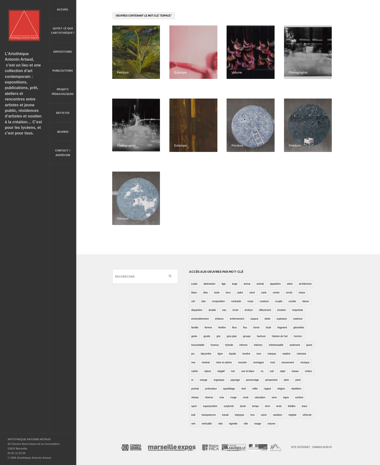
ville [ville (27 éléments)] (246, 423)
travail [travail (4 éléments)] (225, 415)
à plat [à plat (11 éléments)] (194, 283)
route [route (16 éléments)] (245, 397)
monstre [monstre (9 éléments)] (242, 362)
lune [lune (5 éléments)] (259, 353)
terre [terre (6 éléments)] (267, 406)
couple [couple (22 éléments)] (278, 301)
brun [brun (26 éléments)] (228, 292)
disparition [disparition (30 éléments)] (196, 310)
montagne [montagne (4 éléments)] (258, 362)
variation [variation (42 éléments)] (277, 415)
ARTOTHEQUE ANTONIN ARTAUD (29, 439)
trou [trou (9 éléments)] (252, 415)
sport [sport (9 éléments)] (194, 406)
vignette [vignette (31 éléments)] (233, 423)
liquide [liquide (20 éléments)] (232, 353)
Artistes (63, 113)
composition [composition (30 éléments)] (218, 301)
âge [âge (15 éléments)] (224, 283)
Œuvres (63, 131)
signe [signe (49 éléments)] (286, 397)
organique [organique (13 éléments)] (219, 380)
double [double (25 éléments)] (212, 310)
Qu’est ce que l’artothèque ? (62, 30)
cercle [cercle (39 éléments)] (289, 292)
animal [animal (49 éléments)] (260, 283)
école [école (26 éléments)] (235, 310)
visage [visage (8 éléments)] (257, 423)
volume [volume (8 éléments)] (271, 423)
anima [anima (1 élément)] (247, 283)
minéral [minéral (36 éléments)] (206, 362)
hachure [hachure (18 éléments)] (261, 336)
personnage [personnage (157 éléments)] (252, 380)
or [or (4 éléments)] (192, 380)
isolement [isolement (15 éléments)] (295, 345)
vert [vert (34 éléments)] (193, 423)
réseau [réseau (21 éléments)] (195, 397)
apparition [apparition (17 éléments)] (275, 283)
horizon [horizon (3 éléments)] (298, 336)
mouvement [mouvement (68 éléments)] (287, 362)
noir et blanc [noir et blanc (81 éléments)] (247, 371)
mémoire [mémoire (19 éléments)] (301, 353)
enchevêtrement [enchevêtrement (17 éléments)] (200, 318)
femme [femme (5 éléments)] (208, 327)
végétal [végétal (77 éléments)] (292, 415)
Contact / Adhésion (63, 153)
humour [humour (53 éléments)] (215, 345)
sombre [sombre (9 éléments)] (299, 397)
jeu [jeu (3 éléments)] (192, 353)
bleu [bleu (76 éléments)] (205, 292)
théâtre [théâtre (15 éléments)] (291, 406)
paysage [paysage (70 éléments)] (235, 380)
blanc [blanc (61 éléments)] (194, 292)
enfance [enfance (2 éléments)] (219, 318)
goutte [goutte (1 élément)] (207, 336)
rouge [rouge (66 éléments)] (233, 397)
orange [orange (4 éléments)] (203, 380)
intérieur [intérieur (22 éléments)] (258, 345)
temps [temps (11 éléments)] (255, 406)
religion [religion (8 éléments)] (281, 388)
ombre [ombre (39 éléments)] (308, 371)
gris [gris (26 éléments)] (219, 336)
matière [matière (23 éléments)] (286, 353)
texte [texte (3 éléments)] (279, 406)
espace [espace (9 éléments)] (254, 318)
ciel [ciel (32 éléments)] (193, 301)
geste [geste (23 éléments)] (194, 336)
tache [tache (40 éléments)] (243, 406)
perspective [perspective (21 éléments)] (271, 380)
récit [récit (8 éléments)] (243, 388)
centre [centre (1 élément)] (276, 292)
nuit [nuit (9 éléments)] (272, 371)
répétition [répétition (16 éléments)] (296, 388)
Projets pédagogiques (63, 91)
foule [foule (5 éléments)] (268, 327)
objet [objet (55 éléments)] (282, 371)
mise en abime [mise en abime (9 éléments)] (224, 362)
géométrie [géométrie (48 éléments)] (298, 327)
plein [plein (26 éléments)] (286, 380)
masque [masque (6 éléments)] (272, 353)
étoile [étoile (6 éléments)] (267, 318)
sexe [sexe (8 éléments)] (274, 397)
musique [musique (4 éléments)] (304, 362)
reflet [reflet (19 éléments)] (255, 388)
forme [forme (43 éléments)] (256, 327)
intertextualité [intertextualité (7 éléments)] (276, 345)
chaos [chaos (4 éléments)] (302, 292)
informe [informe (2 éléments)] (243, 345)
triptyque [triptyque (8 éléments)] (239, 415)
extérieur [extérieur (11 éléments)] (298, 318)
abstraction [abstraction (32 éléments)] (209, 283)
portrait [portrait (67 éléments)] (195, 388)
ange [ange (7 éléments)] (234, 283)
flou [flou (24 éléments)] (245, 327)
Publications (62, 71)
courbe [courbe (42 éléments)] (292, 301)
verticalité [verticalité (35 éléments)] (207, 423)
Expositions (62, 51)
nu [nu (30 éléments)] (262, 371)
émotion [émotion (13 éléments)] (281, 310)
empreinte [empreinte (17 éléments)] (297, 310)
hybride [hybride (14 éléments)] (229, 345)
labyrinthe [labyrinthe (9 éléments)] (206, 353)
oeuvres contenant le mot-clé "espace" (144, 15)
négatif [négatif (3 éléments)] (221, 371)
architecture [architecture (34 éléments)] (305, 283)
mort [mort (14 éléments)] (272, 362)
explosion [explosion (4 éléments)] (282, 318)
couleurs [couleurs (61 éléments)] (264, 301)
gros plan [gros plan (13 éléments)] (232, 336)
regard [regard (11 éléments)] (267, 388)
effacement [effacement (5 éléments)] (265, 310)
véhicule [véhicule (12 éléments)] (307, 415)
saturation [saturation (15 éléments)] (260, 397)
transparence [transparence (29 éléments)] (209, 415)
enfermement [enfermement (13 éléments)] (237, 318)
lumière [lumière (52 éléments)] (246, 353)
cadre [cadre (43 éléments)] (240, 292)
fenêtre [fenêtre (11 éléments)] (222, 327)
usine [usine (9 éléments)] (264, 415)
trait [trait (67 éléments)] (193, 415)
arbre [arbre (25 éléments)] (290, 283)
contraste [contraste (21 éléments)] (236, 301)
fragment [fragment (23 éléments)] (282, 327)
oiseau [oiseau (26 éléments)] (295, 371)
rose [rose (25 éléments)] (221, 397)
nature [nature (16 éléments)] (207, 371)
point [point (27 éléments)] (298, 380)
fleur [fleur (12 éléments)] (234, 327)
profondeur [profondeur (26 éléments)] (211, 388)
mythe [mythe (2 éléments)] (194, 371)
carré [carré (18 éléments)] (252, 292)
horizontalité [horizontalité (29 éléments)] (197, 345)
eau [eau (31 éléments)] (224, 310)
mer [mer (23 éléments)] (193, 362)
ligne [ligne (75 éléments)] (220, 353)
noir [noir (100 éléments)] (233, 371)
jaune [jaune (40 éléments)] (309, 345)
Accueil (62, 9)
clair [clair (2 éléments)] (203, 301)
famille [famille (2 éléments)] (194, 327)
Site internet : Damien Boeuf (311, 447)
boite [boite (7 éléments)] (217, 292)
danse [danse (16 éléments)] (305, 301)
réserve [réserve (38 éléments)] (209, 397)
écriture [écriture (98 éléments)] (249, 310)
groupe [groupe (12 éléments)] (247, 336)
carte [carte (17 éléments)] (264, 292)
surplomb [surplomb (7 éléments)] (229, 406)
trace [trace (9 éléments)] (304, 406)
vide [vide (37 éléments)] (220, 423)
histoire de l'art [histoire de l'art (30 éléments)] (280, 336)
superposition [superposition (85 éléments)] (210, 406)
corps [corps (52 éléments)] (250, 301)
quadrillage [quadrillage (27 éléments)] (229, 388)
